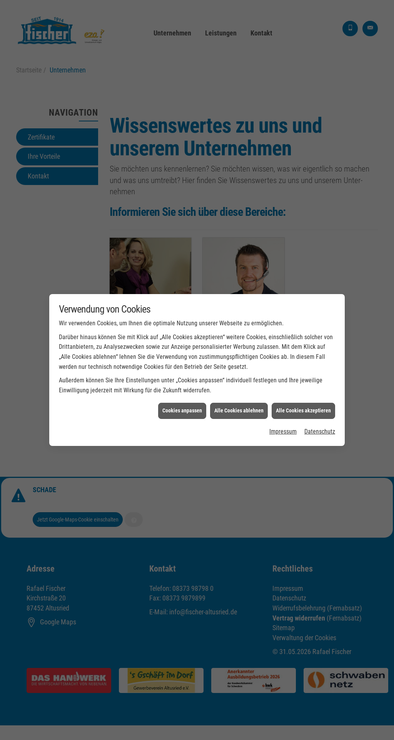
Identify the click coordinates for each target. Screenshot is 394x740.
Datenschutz (319, 422)
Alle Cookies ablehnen (239, 402)
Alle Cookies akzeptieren (303, 402)
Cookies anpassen (182, 402)
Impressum (283, 422)
